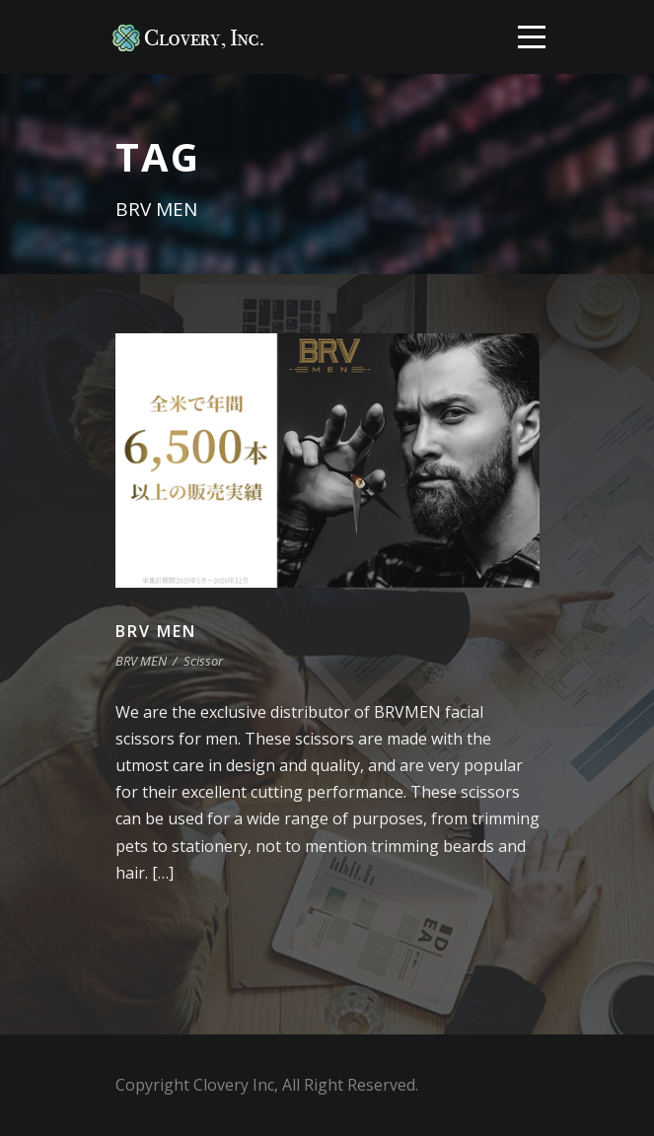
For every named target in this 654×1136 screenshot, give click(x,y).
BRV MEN (155, 631)
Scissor (203, 661)
